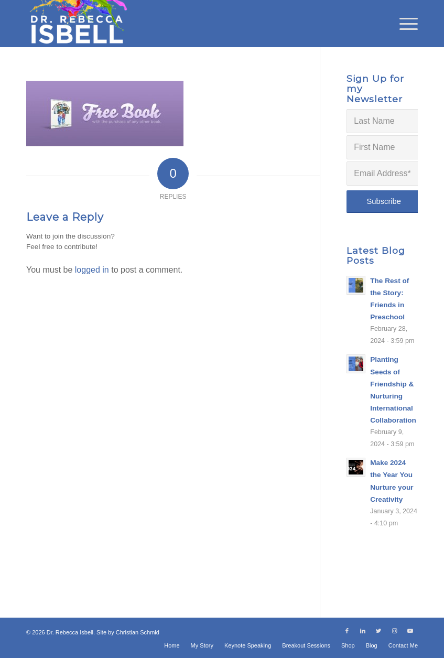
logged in (92, 269)
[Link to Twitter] (378, 631)
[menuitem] (403, 23)
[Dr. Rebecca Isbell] (77, 23)
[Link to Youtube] (410, 631)
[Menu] (403, 23)
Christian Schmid (137, 632)
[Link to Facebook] (347, 631)
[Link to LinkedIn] (363, 631)
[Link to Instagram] (394, 631)
